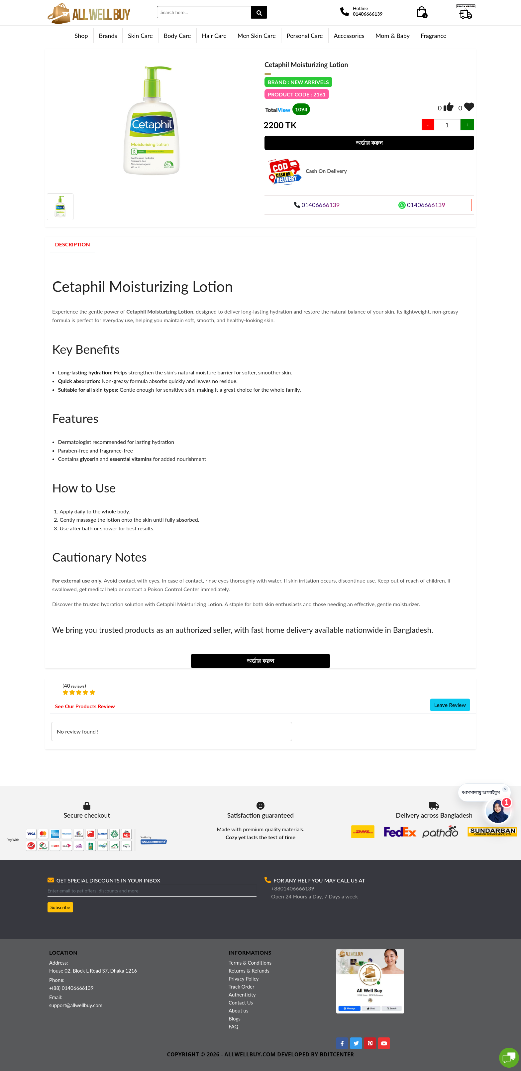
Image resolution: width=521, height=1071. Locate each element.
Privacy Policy (244, 979)
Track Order (241, 987)
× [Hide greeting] (505, 789)
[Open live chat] (498, 810)
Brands (108, 35)
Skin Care (140, 35)
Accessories (349, 35)
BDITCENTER (337, 1054)
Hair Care (214, 35)
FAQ (234, 1026)
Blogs (235, 1018)
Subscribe (60, 907)
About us (238, 1010)
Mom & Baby (392, 35)
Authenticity (242, 995)
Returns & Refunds (249, 971)
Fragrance (433, 35)
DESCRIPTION (72, 244)
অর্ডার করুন (369, 142)
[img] (449, 107)
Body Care (177, 35)
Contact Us (241, 1002)
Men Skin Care (257, 35)
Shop (81, 35)
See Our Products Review (85, 706)
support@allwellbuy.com (75, 1005)
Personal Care (305, 35)
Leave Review (450, 705)
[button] (484, 792)
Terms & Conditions (250, 963)
